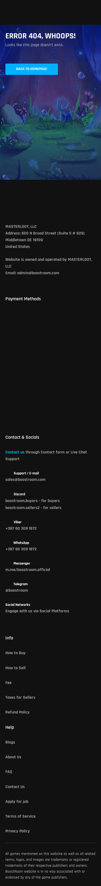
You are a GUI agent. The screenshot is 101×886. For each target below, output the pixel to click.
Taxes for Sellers (20, 697)
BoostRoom (14, 872)
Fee (8, 683)
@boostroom (16, 590)
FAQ (8, 772)
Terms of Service (20, 816)
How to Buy (15, 653)
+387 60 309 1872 (21, 528)
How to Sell (15, 668)
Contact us (15, 452)
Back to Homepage (31, 69)
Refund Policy (17, 712)
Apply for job (16, 802)
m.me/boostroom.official (27, 570)
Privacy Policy (17, 831)
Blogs (10, 742)
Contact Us (15, 787)
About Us (13, 757)
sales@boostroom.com (25, 480)
